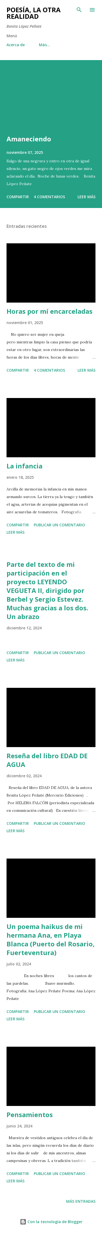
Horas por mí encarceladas (49, 311)
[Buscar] (79, 10)
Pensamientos (30, 1114)
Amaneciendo (29, 138)
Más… (44, 44)
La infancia (24, 465)
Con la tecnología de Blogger (51, 1221)
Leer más (86, 196)
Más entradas (80, 1201)
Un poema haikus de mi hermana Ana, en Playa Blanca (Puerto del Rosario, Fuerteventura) (51, 939)
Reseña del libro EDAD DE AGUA (47, 760)
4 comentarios (49, 196)
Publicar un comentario (59, 524)
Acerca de (16, 44)
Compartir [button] (18, 196)
